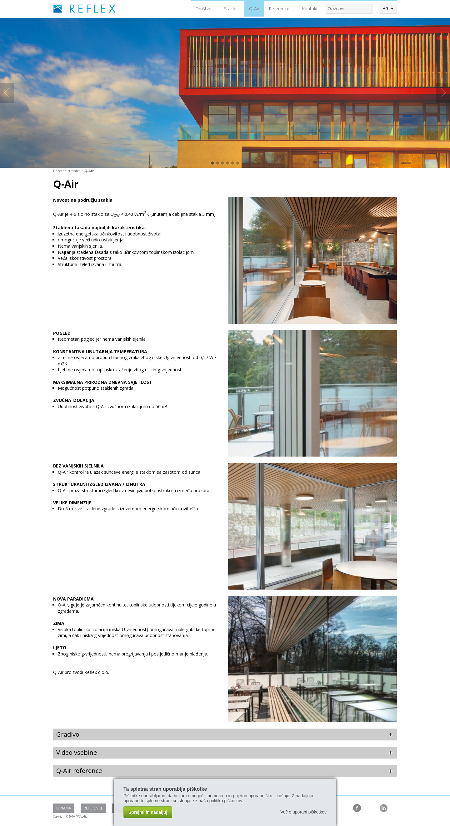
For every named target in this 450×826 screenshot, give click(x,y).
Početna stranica (67, 170)
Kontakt (310, 9)
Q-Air (254, 9)
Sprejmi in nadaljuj (147, 812)
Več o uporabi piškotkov (303, 811)
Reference (279, 9)
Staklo (230, 9)
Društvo (203, 9)
